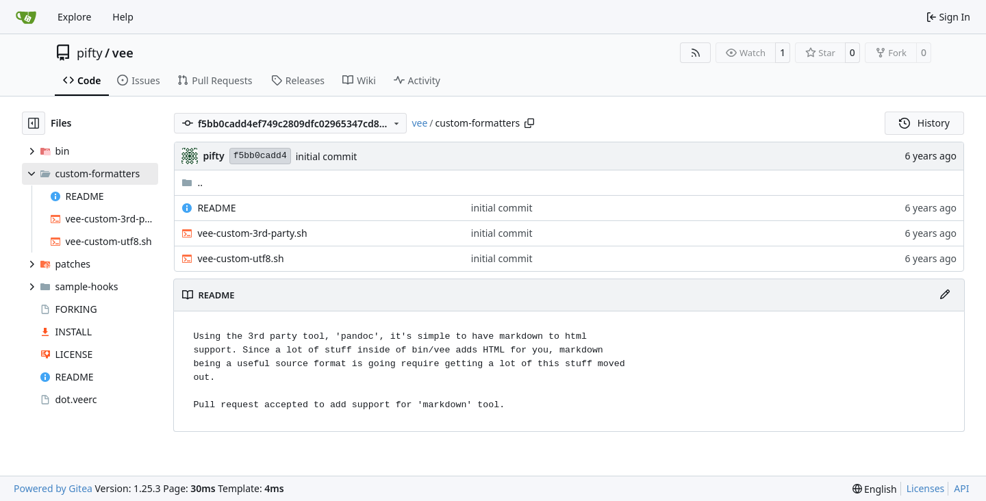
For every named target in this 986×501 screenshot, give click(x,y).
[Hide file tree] (33, 123)
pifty (90, 53)
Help (123, 16)
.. (192, 182)
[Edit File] (945, 295)
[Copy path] (529, 123)
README (216, 207)
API (961, 488)
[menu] (874, 489)
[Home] (26, 17)
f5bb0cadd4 (260, 156)
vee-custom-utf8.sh (240, 258)
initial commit (326, 156)
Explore (74, 16)
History (924, 122)
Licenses (926, 488)
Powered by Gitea (53, 488)
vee (123, 53)
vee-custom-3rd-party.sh (252, 233)
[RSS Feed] (695, 52)
